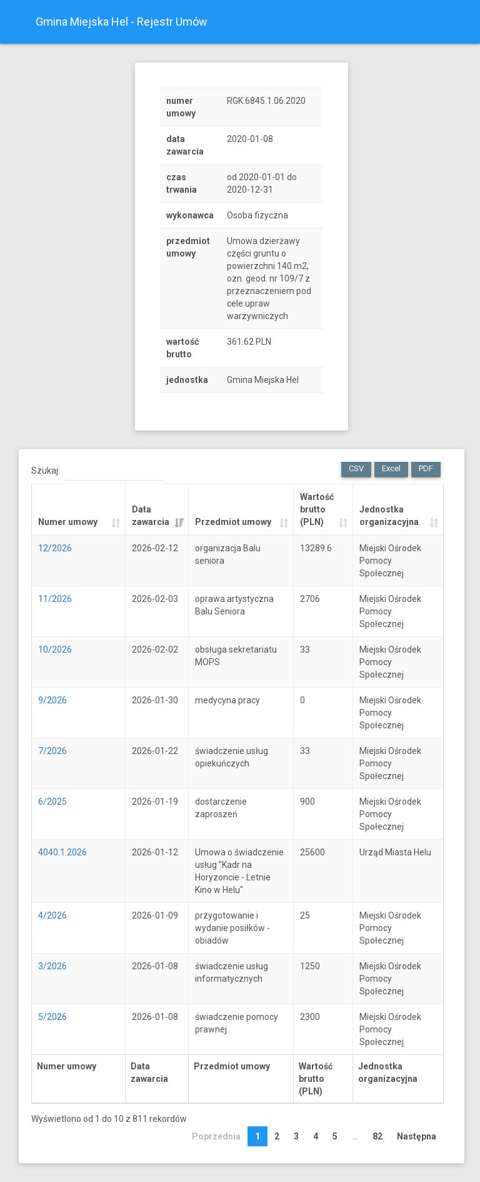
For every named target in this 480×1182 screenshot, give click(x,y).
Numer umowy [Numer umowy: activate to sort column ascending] (68, 522)
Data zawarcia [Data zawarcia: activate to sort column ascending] (150, 515)
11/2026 (55, 599)
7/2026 (52, 751)
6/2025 (52, 802)
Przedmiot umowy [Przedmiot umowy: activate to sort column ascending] (233, 522)
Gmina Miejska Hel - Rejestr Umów (122, 21)
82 (377, 1136)
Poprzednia (216, 1136)
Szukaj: (96, 471)
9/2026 (52, 700)
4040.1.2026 (62, 852)
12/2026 (55, 548)
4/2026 (52, 915)
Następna (416, 1136)
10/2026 (55, 649)
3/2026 (52, 966)
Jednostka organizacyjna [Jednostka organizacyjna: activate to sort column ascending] (389, 515)
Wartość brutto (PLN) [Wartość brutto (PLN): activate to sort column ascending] (317, 509)
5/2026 (52, 1017)
